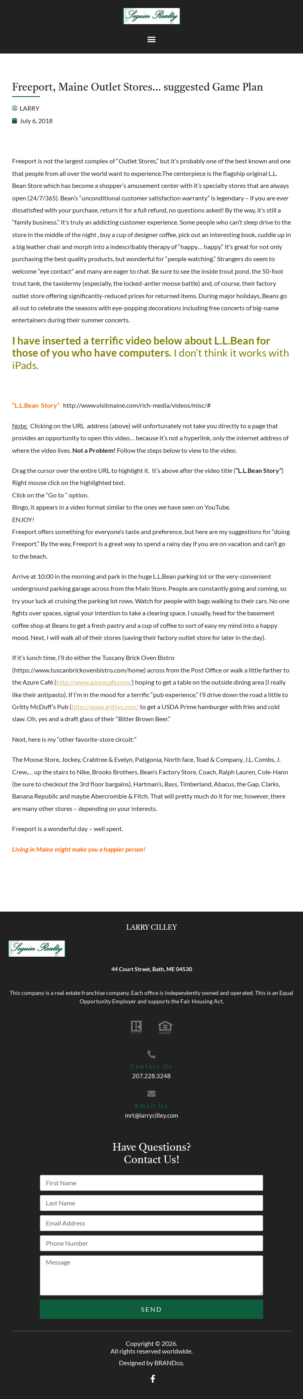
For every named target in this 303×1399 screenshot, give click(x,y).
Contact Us (151, 1066)
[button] (151, 38)
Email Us (151, 1105)
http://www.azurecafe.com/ (94, 682)
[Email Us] (151, 1094)
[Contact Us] (151, 1054)
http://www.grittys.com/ (105, 706)
